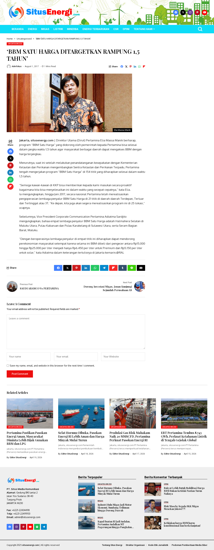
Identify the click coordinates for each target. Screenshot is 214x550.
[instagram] (190, 12)
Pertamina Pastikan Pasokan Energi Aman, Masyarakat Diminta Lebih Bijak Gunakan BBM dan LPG (27, 438)
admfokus (17, 66)
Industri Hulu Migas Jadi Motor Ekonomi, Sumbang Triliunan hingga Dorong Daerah (115, 507)
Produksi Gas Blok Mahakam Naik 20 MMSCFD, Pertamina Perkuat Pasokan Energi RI (130, 436)
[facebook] (176, 12)
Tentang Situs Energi (112, 545)
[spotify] (37, 527)
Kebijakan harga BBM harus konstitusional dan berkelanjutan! (182, 524)
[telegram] (44, 527)
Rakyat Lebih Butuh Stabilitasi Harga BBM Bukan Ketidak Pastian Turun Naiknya (184, 490)
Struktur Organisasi (135, 545)
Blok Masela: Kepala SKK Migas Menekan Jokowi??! (181, 508)
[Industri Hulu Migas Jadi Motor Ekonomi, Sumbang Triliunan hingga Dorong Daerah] (86, 506)
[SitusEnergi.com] (44, 12)
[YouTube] (204, 12)
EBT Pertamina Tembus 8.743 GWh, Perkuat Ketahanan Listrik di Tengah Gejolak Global (184, 436)
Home (10, 38)
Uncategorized (24, 38)
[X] (183, 12)
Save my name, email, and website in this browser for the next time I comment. (52, 365)
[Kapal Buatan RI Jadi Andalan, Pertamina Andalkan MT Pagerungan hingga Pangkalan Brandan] (86, 522)
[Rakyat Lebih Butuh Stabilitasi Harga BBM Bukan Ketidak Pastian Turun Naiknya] (152, 489)
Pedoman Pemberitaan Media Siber (189, 545)
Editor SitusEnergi (18, 457)
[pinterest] (197, 12)
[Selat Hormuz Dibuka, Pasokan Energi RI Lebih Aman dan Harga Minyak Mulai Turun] (86, 489)
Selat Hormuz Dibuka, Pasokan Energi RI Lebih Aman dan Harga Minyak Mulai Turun (81, 436)
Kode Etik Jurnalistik (158, 545)
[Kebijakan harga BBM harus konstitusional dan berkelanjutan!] (152, 522)
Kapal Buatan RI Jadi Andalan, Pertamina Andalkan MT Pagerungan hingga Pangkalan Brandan (115, 525)
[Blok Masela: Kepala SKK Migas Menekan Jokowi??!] (152, 506)
